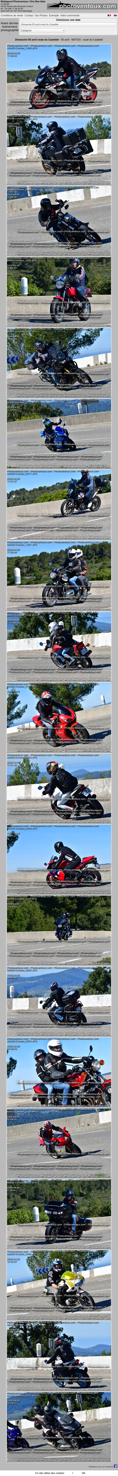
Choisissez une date (68, 19)
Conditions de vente (12, 15)
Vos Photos (41, 15)
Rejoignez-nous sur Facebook (103, 1467)
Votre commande (70, 15)
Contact (29, 15)
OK (83, 1473)
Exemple (54, 15)
